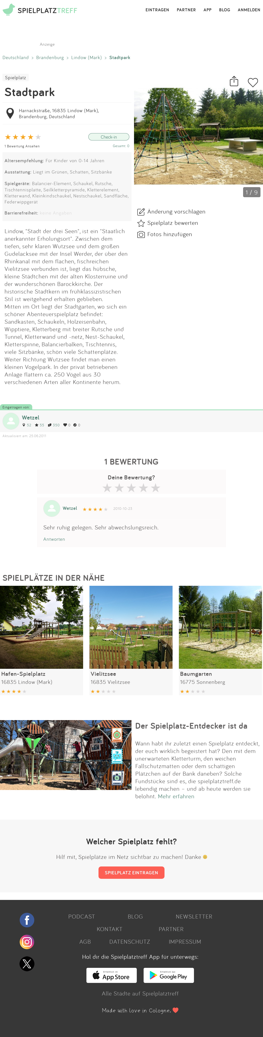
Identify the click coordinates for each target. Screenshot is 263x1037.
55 (39, 425)
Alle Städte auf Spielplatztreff (140, 993)
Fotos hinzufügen (169, 234)
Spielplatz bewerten (172, 222)
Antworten (54, 539)
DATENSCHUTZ (129, 941)
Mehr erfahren (176, 796)
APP (208, 10)
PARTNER (186, 10)
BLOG (224, 10)
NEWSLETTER (194, 916)
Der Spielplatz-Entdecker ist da (191, 725)
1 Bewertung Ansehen (22, 146)
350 (54, 425)
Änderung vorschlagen (176, 211)
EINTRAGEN (157, 10)
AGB (85, 941)
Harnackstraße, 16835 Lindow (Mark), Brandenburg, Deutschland (59, 113)
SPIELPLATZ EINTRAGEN (131, 872)
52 (26, 425)
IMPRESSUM (185, 941)
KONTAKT (110, 929)
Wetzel (31, 417)
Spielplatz (15, 77)
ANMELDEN (249, 10)
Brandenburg (50, 57)
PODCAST (81, 916)
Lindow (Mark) (86, 57)
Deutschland (16, 57)
